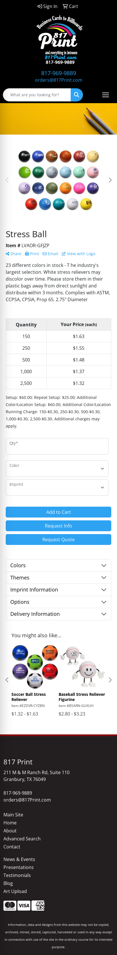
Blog (8, 883)
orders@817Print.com (58, 80)
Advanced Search (22, 839)
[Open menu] (105, 95)
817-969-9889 (58, 73)
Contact (11, 847)
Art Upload (15, 891)
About (10, 831)
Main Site (13, 815)
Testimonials (17, 875)
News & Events (19, 859)
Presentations (18, 867)
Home (10, 823)
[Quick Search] (37, 94)
